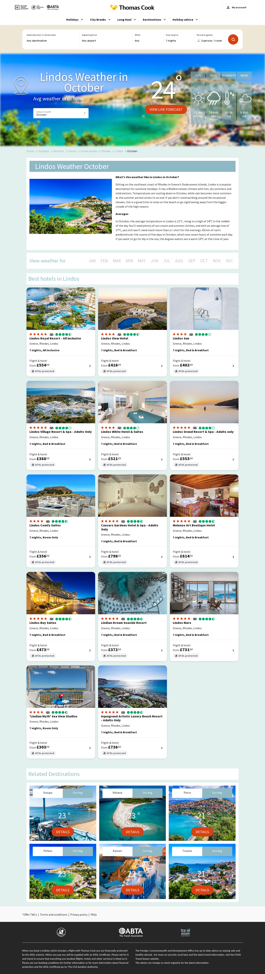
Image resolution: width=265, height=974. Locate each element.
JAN (92, 261)
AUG (179, 261)
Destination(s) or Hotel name (41, 35)
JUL (166, 261)
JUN (154, 261)
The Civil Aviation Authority (83, 966)
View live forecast (166, 109)
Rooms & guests (205, 35)
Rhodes (106, 151)
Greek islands (89, 151)
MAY (142, 261)
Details (62, 831)
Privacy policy (78, 914)
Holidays (43, 151)
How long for (172, 35)
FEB (104, 261)
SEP (191, 261)
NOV (217, 261)
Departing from (89, 35)
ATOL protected (42, 371)
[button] (61, 113)
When (137, 35)
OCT (204, 261)
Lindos (119, 151)
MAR (117, 261)
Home (30, 151)
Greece (72, 151)
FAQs (94, 914)
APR (129, 261)
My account (236, 7)
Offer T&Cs (30, 914)
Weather (58, 151)
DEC (229, 261)
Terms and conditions (53, 914)
